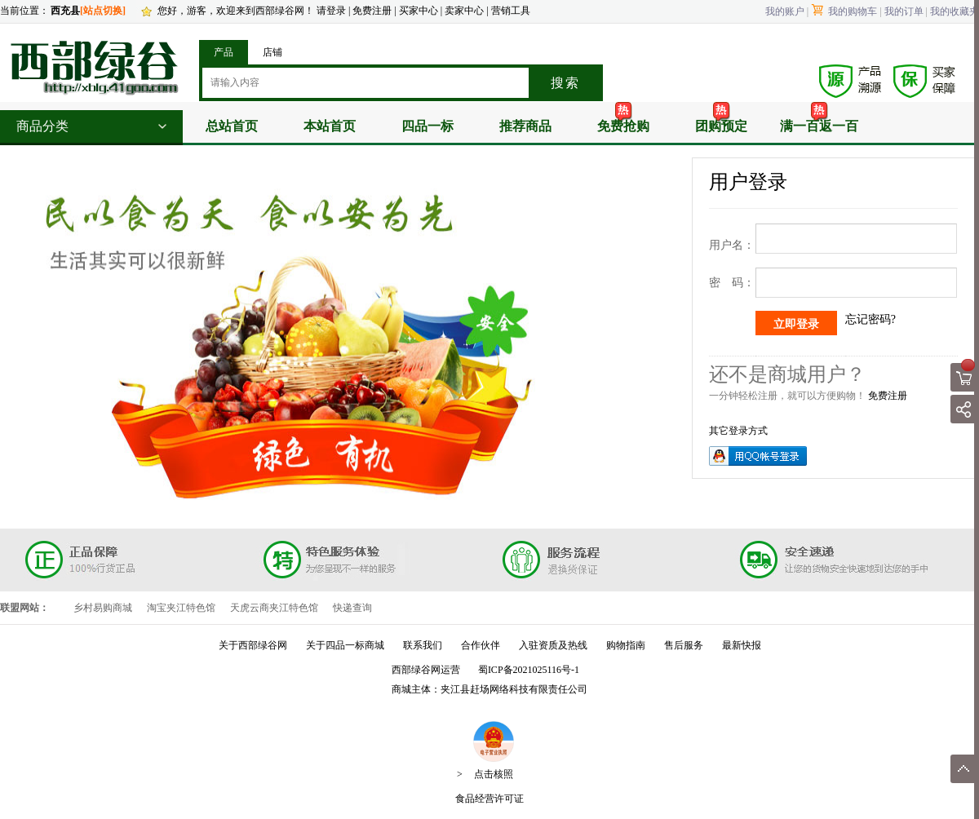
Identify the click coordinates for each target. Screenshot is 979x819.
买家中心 (420, 10)
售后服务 (683, 645)
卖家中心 (464, 10)
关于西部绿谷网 (253, 645)
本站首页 (329, 126)
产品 (223, 52)
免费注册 (372, 10)
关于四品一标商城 (345, 645)
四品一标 (427, 126)
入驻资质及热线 (553, 645)
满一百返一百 (819, 126)
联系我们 (422, 645)
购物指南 (625, 645)
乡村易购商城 (102, 607)
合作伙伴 (480, 645)
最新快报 (741, 645)
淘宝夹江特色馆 (181, 607)
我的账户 (784, 11)
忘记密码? (870, 319)
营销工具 (510, 10)
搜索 (565, 83)
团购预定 (721, 126)
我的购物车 (844, 11)
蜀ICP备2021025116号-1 (528, 669)
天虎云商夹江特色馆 (274, 607)
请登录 (331, 10)
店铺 (272, 52)
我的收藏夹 (954, 11)
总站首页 (232, 126)
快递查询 (352, 607)
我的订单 (904, 11)
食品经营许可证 (489, 798)
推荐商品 (525, 126)
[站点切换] (103, 10)
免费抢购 (623, 126)
